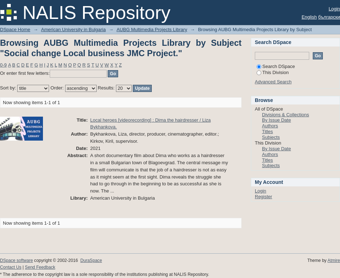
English (309, 17)
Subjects (271, 137)
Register (263, 196)
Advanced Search (273, 81)
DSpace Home (15, 29)
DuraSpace (91, 260)
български (329, 17)
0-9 (3, 65)
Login (334, 8)
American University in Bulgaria (73, 29)
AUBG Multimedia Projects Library (152, 29)
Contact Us (10, 267)
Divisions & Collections (285, 114)
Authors (270, 125)
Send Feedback (40, 267)
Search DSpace (276, 66)
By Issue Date (276, 120)
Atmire (333, 260)
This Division (273, 72)
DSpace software (16, 260)
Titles (267, 131)
